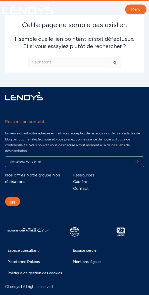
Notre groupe (38, 175)
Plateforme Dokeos (24, 262)
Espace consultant (23, 250)
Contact (81, 188)
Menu (135, 9)
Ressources (83, 175)
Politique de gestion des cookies (35, 273)
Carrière (80, 181)
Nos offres (15, 175)
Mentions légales (87, 262)
